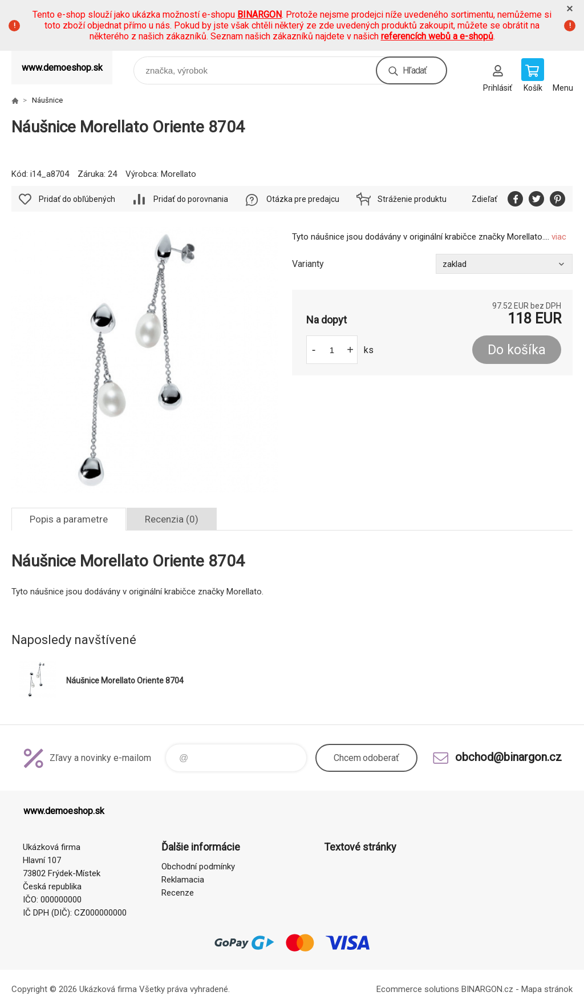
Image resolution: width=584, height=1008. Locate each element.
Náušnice (47, 100)
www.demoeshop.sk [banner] (62, 67)
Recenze (177, 893)
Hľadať (415, 70)
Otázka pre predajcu (302, 199)
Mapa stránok (547, 989)
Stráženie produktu (412, 199)
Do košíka (517, 350)
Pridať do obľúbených (77, 199)
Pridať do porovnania (190, 199)
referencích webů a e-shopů (437, 36)
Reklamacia (182, 880)
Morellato (178, 174)
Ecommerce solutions (417, 989)
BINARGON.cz (487, 989)
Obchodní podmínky (198, 866)
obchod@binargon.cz (508, 757)
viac (558, 237)
